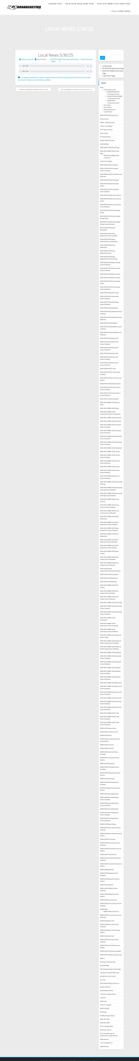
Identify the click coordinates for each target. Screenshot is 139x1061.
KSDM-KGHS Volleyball (107, 760)
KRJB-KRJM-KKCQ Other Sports (110, 380)
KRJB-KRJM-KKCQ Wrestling (109, 289)
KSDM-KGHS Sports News (108, 724)
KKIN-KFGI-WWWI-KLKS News (60, 59)
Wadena (42, 80)
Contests (103, 994)
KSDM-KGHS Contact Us (111, 908)
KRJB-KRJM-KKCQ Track (108, 365)
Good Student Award (106, 987)
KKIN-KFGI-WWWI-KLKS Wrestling (111, 599)
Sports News (104, 129)
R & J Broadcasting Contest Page (110, 965)
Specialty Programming (107, 958)
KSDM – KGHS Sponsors (107, 119)
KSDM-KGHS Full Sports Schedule (110, 947)
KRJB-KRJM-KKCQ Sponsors (109, 111)
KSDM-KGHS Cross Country (108, 896)
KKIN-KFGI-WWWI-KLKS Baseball (110, 648)
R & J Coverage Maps (106, 1022)
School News (108, 103)
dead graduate (69, 77)
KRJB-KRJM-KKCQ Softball (108, 319)
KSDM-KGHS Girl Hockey (107, 835)
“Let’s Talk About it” (106, 1039)
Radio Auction (104, 1035)
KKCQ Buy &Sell (105, 1019)
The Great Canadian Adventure (109, 969)
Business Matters (105, 983)
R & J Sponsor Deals (106, 126)
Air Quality (25, 77)
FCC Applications (105, 133)
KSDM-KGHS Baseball (107, 866)
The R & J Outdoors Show (108, 990)
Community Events (110, 86)
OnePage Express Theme (89, 1057)
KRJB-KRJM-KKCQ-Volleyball (109, 176)
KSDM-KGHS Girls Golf (107, 932)
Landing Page (55, 4)
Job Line (102, 976)
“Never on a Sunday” (106, 122)
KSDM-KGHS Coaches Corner (109, 728)
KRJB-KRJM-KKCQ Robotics (109, 574)
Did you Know (104, 115)
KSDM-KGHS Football (107, 744)
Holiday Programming (107, 1012)
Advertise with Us (105, 1026)
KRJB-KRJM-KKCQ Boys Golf (109, 334)
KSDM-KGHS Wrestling (107, 775)
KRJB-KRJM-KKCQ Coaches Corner (111, 951)
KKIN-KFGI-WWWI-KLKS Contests (110, 414)
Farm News (107, 101)
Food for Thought (105, 1001)
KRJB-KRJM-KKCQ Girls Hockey (110, 274)
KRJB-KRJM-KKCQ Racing (108, 578)
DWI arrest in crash (80, 77)
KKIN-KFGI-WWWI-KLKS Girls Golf (110, 694)
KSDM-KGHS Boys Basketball (109, 790)
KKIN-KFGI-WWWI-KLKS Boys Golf (111, 679)
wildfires (48, 80)
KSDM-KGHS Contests (107, 741)
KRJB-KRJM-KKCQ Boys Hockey (110, 270)
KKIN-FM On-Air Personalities (109, 395)
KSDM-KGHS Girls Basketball (109, 805)
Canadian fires (34, 77)
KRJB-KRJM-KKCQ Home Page (80, 4)
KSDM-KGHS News (106, 731)
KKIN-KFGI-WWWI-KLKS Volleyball (111, 444)
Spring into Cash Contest (108, 972)
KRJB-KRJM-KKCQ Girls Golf (109, 349)
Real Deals (103, 1008)
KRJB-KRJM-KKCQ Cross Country (110, 191)
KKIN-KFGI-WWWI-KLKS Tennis (110, 448)
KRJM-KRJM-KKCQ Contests (109, 570)
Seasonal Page (104, 961)
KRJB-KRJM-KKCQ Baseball (109, 304)
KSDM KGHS (104, 905)
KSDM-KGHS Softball (106, 881)
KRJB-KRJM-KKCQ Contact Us (109, 979)
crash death (59, 77)
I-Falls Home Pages (121, 11)
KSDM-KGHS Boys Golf (107, 917)
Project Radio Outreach (107, 136)
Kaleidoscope (104, 1042)
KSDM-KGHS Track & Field (108, 851)
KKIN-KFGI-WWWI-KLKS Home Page (114, 4)
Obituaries (103, 997)
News (73, 59)
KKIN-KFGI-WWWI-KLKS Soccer (110, 463)
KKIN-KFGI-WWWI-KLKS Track (109, 709)
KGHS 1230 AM (104, 1004)
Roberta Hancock (27, 59)
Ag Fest (102, 954)
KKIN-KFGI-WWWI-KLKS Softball (110, 664)
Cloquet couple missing (47, 77)
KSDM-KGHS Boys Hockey (108, 820)
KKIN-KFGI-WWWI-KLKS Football (110, 417)
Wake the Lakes (105, 1015)
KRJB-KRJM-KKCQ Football (109, 161)
